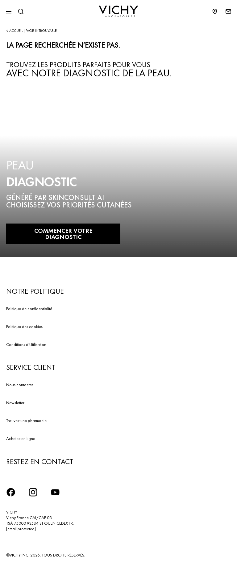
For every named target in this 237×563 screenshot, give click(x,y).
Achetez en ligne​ (20, 438)
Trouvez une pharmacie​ (26, 420)
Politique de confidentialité (29, 308)
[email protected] (21, 528)
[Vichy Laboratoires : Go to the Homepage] (118, 11)
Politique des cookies (24, 326)
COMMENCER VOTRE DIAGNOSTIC (63, 234)
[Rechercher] (20, 11)
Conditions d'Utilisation (26, 344)
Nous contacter (19, 384)
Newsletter (15, 402)
